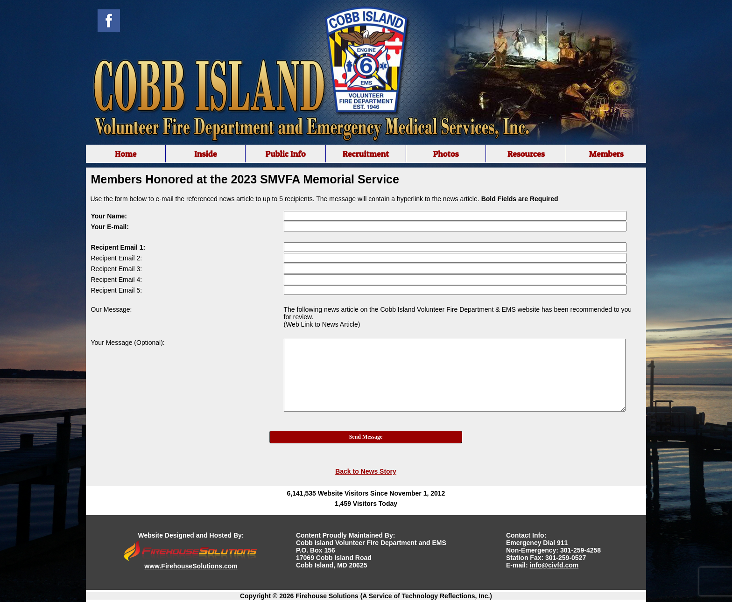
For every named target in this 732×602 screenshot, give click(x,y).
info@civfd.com (554, 565)
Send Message (366, 437)
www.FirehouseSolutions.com (190, 566)
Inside (205, 154)
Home (125, 154)
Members (606, 154)
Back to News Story (365, 471)
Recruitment (365, 154)
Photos (445, 154)
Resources (526, 154)
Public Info (285, 154)
